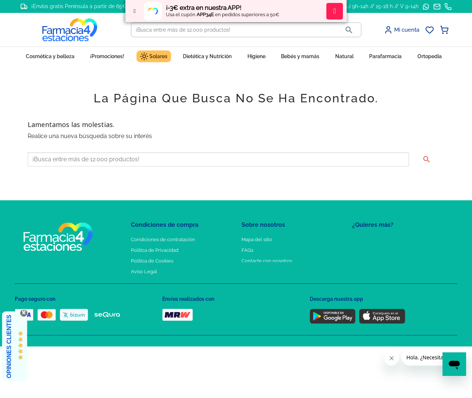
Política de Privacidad (154, 250)
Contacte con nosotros (267, 261)
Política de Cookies (152, 261)
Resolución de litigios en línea (164, 314)
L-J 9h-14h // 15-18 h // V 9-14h (381, 6)
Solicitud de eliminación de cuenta (280, 271)
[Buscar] (234, 30)
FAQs (247, 250)
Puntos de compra (151, 282)
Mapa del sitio (257, 239)
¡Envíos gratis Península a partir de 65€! (79, 6)
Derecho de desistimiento (159, 303)
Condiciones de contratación (163, 239)
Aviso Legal (144, 271)
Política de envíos (150, 293)
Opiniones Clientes (9, 346)
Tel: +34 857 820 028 (264, 282)
